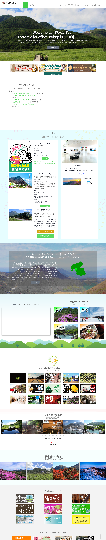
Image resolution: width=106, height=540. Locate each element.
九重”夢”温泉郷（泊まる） (75, 5)
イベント (38, 5)
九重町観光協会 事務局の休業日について (24, 95)
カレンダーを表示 (79, 174)
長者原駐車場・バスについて (20, 102)
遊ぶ (65, 5)
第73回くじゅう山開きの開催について (23, 93)
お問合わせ (97, 5)
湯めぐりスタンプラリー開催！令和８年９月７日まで (81, 170)
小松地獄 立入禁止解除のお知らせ (22, 100)
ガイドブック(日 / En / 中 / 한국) (50, 5)
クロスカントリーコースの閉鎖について (24, 104)
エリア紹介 (32, 5)
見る (61, 5)
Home (25, 5)
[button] (2, 427)
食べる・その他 (89, 5)
